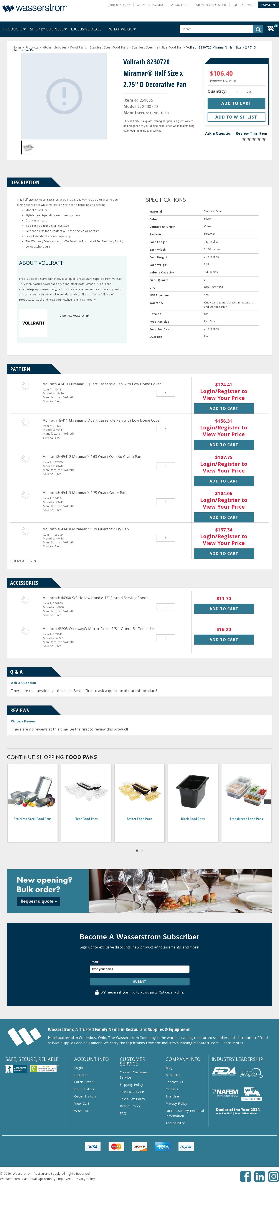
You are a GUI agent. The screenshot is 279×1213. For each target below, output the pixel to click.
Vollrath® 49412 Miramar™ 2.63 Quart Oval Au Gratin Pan (92, 456)
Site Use (172, 1096)
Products (32, 47)
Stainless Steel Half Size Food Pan (157, 47)
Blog (169, 1067)
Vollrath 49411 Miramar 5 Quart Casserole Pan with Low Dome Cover (102, 420)
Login (78, 1067)
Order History (85, 1096)
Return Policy (130, 1106)
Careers (172, 1089)
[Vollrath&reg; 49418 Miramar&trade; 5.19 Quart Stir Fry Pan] (26, 531)
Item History (84, 1089)
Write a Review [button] (23, 721)
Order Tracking (151, 5)
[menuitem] (13, 29)
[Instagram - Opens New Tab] (273, 1180)
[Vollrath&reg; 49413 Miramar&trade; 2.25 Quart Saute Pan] (26, 494)
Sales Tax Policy (132, 1099)
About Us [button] (179, 5)
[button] (268, 5)
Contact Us (174, 1082)
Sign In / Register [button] (211, 5)
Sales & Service (132, 1091)
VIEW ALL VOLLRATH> (75, 316)
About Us (173, 1074)
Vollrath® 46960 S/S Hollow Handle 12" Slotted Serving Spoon (96, 597)
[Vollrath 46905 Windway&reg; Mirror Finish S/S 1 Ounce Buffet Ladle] (26, 630)
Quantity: (218, 91)
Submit (139, 981)
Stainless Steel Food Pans (109, 47)
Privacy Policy (176, 1103)
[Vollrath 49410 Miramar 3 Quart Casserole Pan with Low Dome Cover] (26, 385)
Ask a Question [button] (219, 133)
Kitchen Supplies (54, 47)
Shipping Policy (131, 1084)
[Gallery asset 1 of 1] (64, 96)
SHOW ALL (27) (23, 561)
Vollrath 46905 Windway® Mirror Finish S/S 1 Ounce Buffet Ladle (98, 628)
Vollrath (161, 112)
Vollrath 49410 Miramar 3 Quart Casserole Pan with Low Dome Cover (102, 384)
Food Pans (78, 47)
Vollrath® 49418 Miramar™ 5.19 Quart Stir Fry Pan (86, 529)
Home (17, 47)
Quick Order (83, 1082)
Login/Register (220, 391)
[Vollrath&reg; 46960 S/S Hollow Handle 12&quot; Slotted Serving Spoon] (26, 599)
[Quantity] (237, 91)
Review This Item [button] (251, 133)
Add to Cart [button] (224, 408)
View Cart (81, 1103)
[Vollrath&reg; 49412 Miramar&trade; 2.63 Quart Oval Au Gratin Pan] (26, 458)
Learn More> (232, 1042)
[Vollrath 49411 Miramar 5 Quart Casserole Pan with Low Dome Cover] (26, 422)
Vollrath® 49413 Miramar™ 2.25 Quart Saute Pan (84, 492)
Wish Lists (82, 1110)
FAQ (123, 1113)
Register (81, 1074)
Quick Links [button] (245, 5)
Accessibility (175, 1123)
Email (94, 962)
